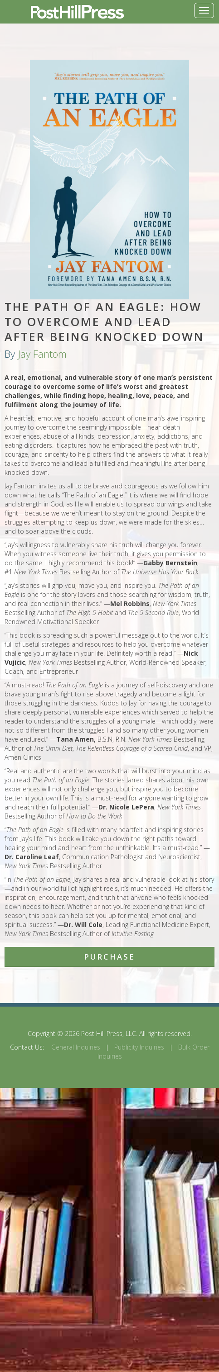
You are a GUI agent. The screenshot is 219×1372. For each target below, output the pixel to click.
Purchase (109, 956)
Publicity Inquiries (139, 1047)
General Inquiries (75, 1047)
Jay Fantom (42, 354)
